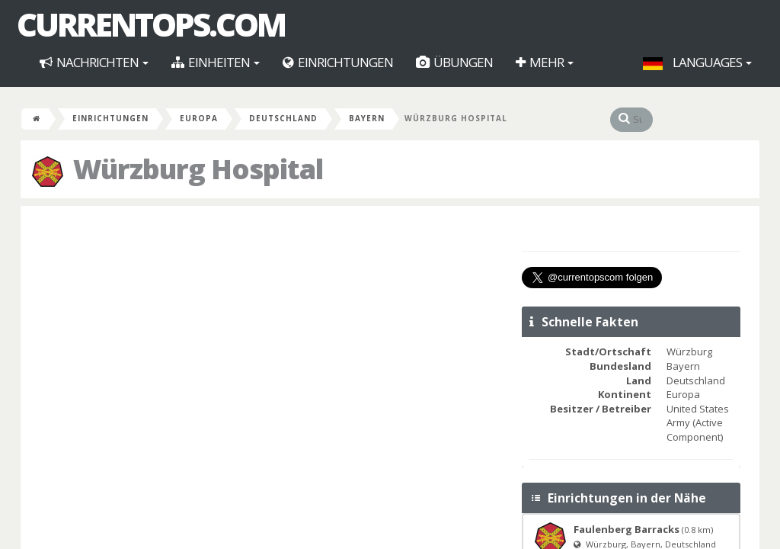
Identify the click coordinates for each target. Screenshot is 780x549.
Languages (697, 62)
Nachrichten (94, 62)
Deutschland (283, 118)
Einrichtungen (338, 62)
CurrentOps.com (151, 24)
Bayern (367, 118)
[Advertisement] (269, 328)
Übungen (454, 62)
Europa (199, 118)
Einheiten (215, 62)
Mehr (545, 62)
